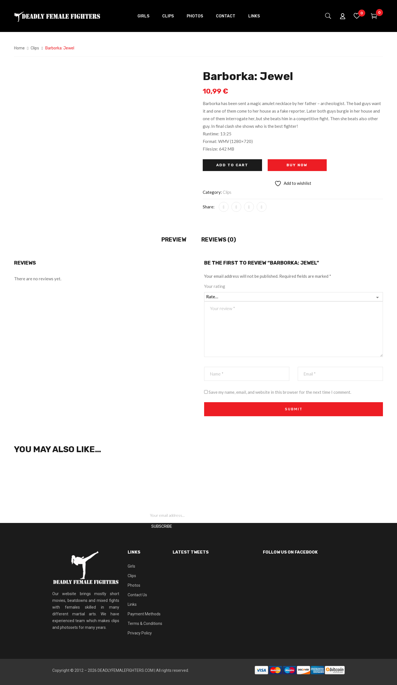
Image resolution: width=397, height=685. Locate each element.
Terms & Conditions (145, 623)
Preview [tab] (173, 239)
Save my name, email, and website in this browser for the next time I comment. (280, 392)
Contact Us (137, 595)
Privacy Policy (140, 633)
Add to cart (232, 165)
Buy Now (297, 165)
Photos (134, 585)
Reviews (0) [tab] (218, 239)
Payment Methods (144, 614)
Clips (35, 48)
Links (132, 604)
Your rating (214, 286)
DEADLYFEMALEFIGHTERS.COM (126, 670)
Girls (131, 566)
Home (19, 48)
